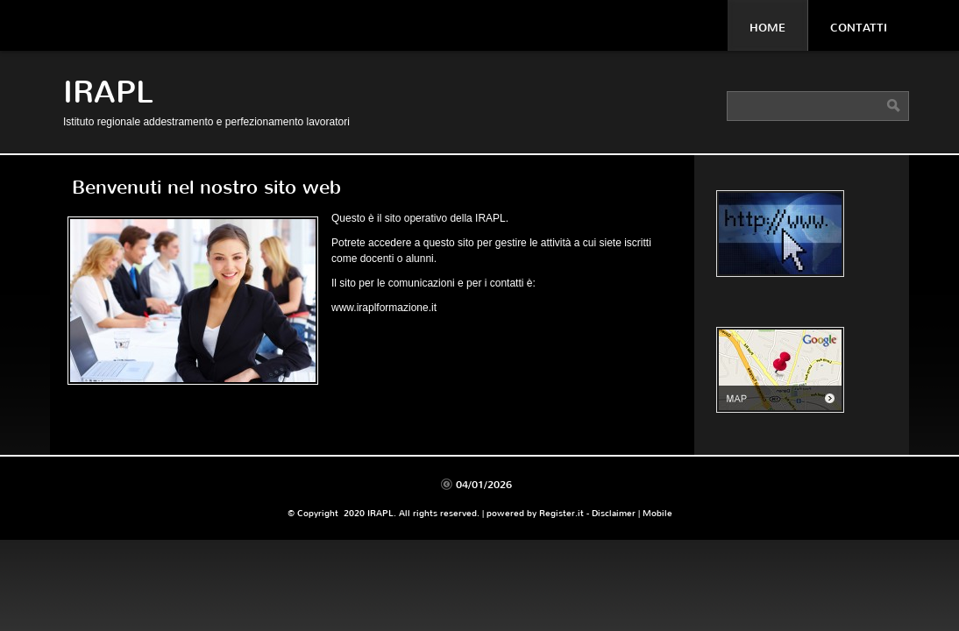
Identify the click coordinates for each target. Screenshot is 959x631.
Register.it (561, 513)
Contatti (858, 27)
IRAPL (108, 92)
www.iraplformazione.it (384, 307)
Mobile (657, 513)
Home (767, 27)
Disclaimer (614, 513)
